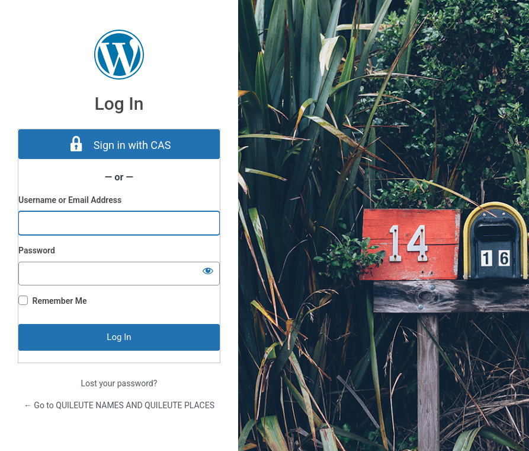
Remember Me (59, 301)
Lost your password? (119, 383)
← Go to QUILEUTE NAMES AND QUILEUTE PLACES (119, 405)
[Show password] (208, 270)
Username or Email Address (69, 200)
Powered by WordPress (119, 55)
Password (36, 250)
